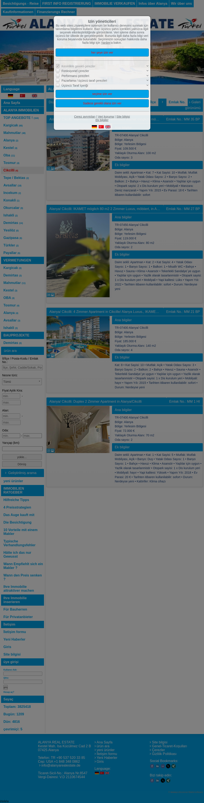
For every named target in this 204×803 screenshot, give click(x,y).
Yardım (105, 42)
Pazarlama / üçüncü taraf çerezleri (84, 80)
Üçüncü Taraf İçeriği (75, 85)
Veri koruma (106, 116)
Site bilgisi (123, 116)
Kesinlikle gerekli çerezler (78, 66)
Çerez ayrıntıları (84, 116)
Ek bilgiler (102, 120)
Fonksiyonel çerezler (75, 71)
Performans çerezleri (75, 76)
